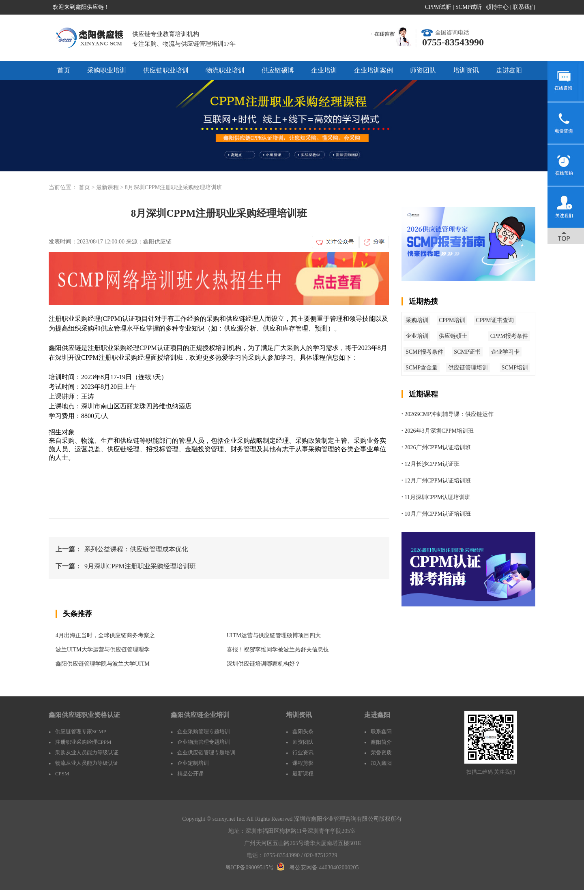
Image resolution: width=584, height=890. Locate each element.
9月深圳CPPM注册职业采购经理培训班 (140, 566)
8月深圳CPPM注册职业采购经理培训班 (173, 187)
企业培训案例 (373, 70)
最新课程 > (110, 187)
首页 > (87, 187)
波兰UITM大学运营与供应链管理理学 (103, 650)
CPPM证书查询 (494, 320)
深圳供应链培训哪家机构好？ (264, 664)
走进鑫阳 (509, 70)
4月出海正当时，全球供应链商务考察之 (105, 635)
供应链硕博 (278, 70)
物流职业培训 (225, 70)
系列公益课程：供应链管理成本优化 (136, 549)
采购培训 (417, 320)
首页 (63, 70)
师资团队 (423, 70)
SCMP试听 (468, 7)
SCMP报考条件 (424, 352)
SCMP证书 (467, 352)
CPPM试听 (438, 7)
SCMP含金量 (422, 368)
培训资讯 (466, 70)
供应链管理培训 (468, 368)
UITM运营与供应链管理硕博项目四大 (274, 635)
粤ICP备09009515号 (249, 867)
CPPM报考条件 (509, 336)
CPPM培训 (452, 320)
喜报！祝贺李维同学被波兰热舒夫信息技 (278, 650)
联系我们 (524, 7)
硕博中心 (497, 7)
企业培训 (324, 70)
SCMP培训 (515, 368)
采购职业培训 (106, 70)
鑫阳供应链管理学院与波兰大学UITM (103, 664)
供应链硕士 (453, 336)
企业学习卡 (505, 352)
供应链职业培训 (166, 70)
